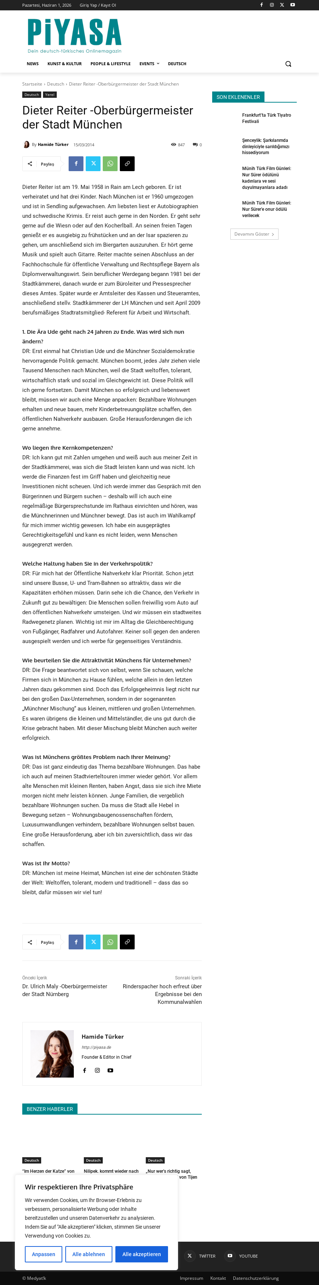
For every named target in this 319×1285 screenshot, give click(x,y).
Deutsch (55, 84)
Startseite (32, 84)
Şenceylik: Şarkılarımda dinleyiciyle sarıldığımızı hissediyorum (265, 147)
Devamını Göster (254, 234)
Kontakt (218, 1278)
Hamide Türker (53, 144)
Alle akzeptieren (141, 1254)
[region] (96, 1222)
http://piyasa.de (96, 1047)
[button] (288, 64)
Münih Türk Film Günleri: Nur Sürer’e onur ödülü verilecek (266, 209)
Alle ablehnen (88, 1254)
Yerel (50, 94)
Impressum (191, 1278)
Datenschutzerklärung (256, 1278)
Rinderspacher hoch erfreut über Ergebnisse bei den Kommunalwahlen (162, 994)
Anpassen (43, 1254)
